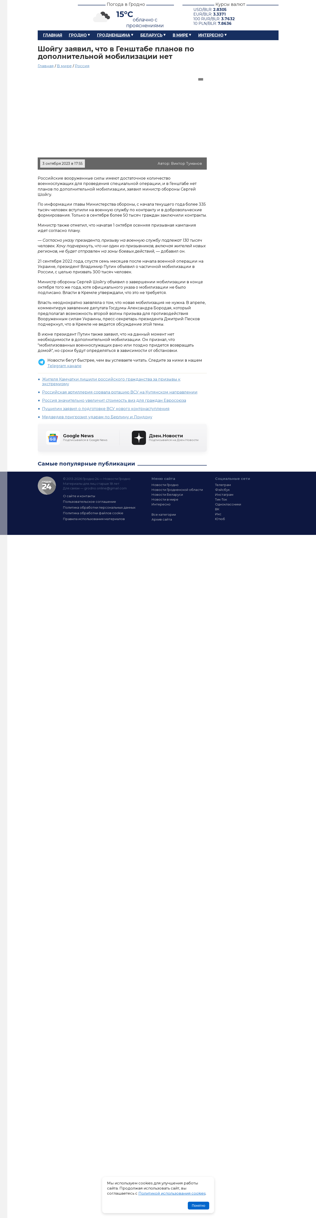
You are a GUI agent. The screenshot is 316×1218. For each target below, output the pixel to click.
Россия (82, 66)
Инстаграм (224, 494)
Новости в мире (165, 499)
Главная (52, 35)
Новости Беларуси (167, 494)
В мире (180, 35)
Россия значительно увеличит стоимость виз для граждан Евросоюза (114, 400)
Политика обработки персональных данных (99, 507)
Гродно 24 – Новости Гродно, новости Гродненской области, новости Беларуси (53, 15)
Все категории (164, 514)
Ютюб (220, 519)
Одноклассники (228, 504)
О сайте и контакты (79, 496)
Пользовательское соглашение (89, 502)
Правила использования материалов (94, 519)
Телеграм (223, 485)
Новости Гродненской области (177, 490)
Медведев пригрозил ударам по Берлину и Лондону (97, 417)
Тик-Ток (221, 499)
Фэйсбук (222, 490)
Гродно (78, 35)
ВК (217, 509)
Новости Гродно (165, 485)
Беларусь (151, 35)
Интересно (211, 35)
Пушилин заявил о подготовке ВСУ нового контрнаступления (106, 408)
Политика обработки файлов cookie (93, 513)
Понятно (198, 1206)
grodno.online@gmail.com (105, 488)
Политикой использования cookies (172, 1193)
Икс (218, 514)
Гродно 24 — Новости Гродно (47, 485)
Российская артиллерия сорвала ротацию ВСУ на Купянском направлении (120, 392)
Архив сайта (162, 519)
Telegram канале (64, 366)
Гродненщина (113, 35)
